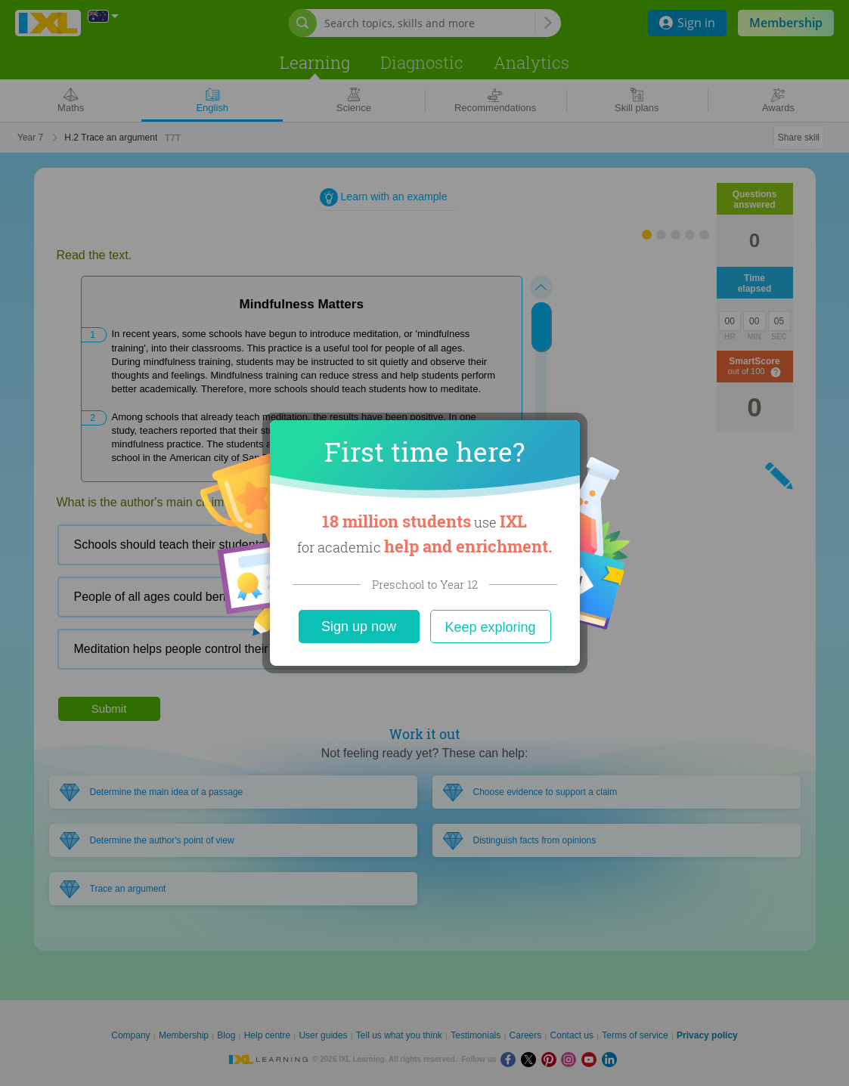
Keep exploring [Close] (490, 627)
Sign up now (358, 626)
